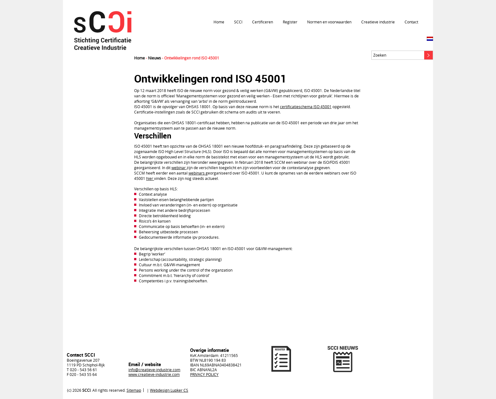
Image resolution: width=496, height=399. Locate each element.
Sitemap (134, 390)
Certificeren (262, 21)
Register (290, 21)
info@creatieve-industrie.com (154, 369)
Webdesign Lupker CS (169, 390)
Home (219, 21)
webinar (179, 167)
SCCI (238, 21)
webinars (197, 172)
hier (150, 178)
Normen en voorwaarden (329, 21)
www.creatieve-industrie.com (154, 374)
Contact (411, 21)
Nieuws (154, 57)
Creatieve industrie (378, 21)
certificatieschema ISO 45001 (306, 106)
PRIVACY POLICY (204, 374)
